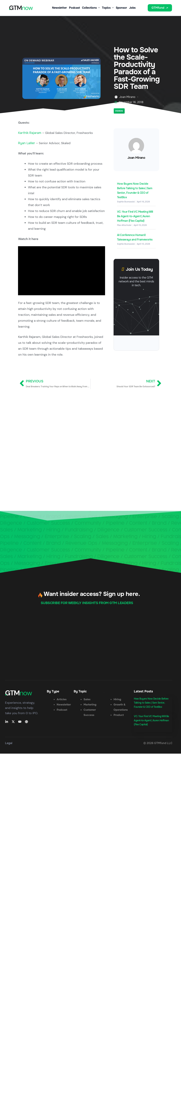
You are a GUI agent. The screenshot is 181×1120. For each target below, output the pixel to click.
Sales (87, 699)
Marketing (90, 704)
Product (119, 715)
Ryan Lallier (26, 143)
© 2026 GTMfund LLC (157, 743)
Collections (91, 7)
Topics (108, 7)
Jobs (132, 8)
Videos (119, 111)
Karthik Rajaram (29, 133)
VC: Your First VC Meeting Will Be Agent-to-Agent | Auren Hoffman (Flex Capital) (135, 216)
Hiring (117, 699)
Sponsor (121, 8)
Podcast (74, 8)
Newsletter (59, 8)
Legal (8, 743)
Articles (62, 699)
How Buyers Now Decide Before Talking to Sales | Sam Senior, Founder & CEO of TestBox (151, 703)
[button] (143, 9)
